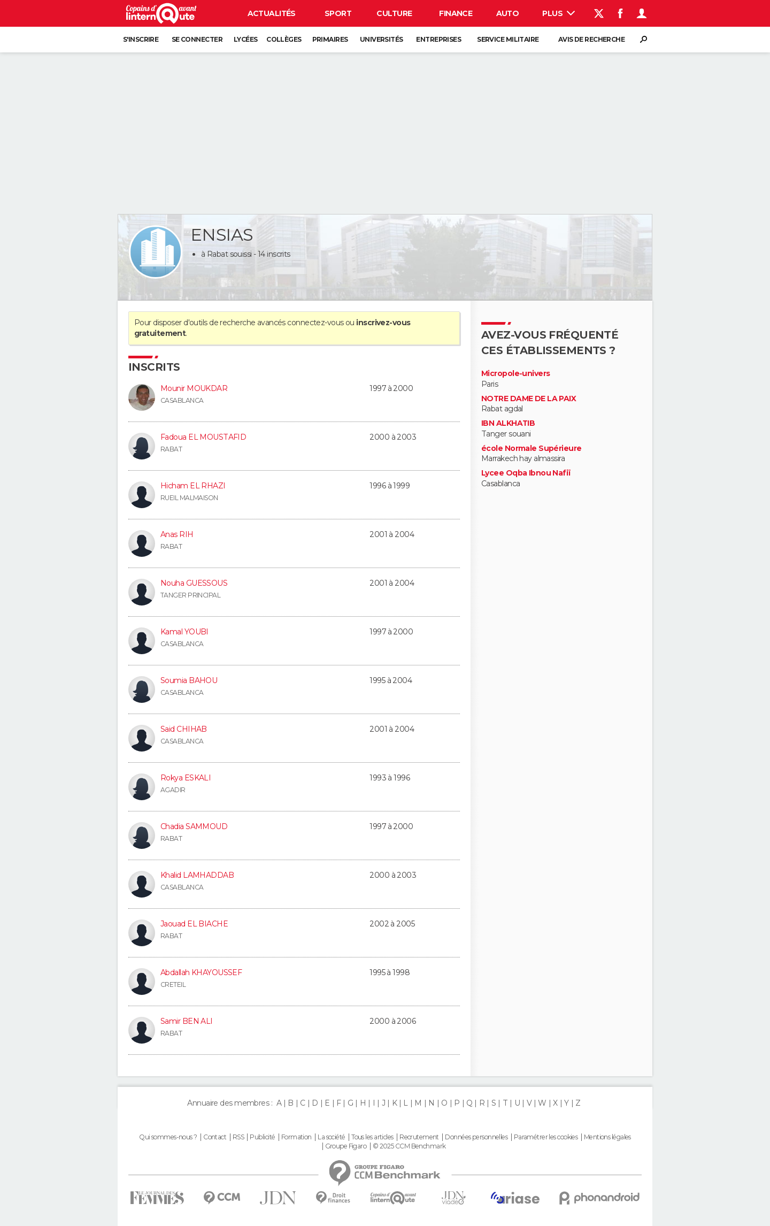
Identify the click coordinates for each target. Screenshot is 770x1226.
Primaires (330, 39)
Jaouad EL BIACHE (194, 924)
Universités (381, 39)
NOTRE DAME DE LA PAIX (528, 398)
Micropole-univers (515, 373)
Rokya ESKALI (185, 778)
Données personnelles (476, 1137)
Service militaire (507, 39)
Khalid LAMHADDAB (197, 875)
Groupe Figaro (346, 1146)
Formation (296, 1137)
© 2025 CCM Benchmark (409, 1146)
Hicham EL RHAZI (193, 486)
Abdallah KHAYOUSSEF (201, 972)
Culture (394, 13)
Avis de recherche (591, 39)
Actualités (272, 13)
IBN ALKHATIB (508, 423)
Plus (558, 13)
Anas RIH (177, 534)
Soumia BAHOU (188, 680)
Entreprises (438, 39)
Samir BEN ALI (186, 1021)
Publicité (262, 1137)
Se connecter (197, 39)
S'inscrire (140, 39)
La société (331, 1137)
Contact (214, 1137)
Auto (507, 13)
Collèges (284, 39)
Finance (455, 13)
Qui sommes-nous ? (168, 1137)
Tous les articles (372, 1137)
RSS (238, 1137)
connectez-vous (315, 322)
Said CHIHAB (183, 729)
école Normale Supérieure (531, 448)
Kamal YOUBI (184, 632)
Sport (338, 13)
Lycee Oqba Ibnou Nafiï (526, 473)
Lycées (246, 39)
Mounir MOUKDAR (193, 388)
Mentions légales (607, 1137)
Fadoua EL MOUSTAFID (203, 437)
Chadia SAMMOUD (193, 826)
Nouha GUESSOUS (193, 583)
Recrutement (419, 1137)
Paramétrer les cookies (546, 1137)
